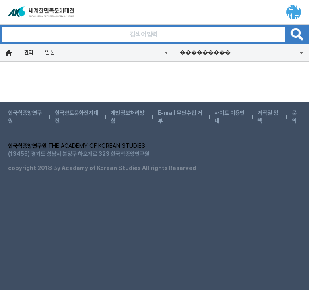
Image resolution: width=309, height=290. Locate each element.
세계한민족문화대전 (42, 12)
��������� (205, 52)
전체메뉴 (293, 12)
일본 (50, 52)
